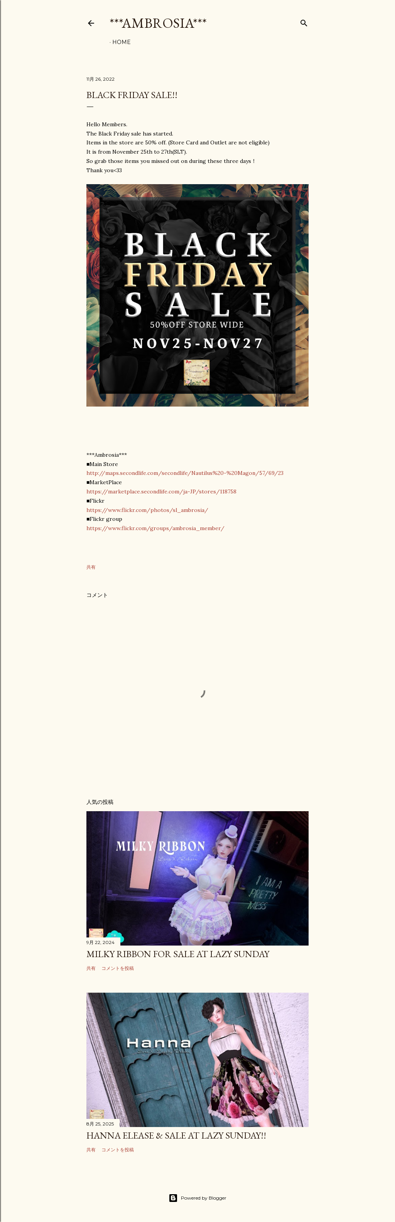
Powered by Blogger (197, 1198)
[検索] (304, 21)
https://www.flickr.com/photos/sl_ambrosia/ (147, 510)
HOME (121, 42)
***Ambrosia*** (158, 23)
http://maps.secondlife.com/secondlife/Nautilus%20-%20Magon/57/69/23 (185, 472)
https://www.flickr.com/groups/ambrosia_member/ (155, 528)
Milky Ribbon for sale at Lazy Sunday (177, 954)
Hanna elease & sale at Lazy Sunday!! (176, 1135)
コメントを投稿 (117, 968)
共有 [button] (91, 567)
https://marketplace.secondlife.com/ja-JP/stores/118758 (161, 491)
